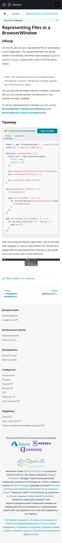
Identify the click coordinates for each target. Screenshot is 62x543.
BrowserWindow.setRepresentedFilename (24, 108)
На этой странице (13, 20)
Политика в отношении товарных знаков (38, 527)
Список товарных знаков (17, 530)
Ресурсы (6, 379)
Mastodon (8, 396)
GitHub (7, 416)
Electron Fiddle (9, 359)
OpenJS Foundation (33, 471)
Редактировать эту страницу (18, 278)
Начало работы (10, 315)
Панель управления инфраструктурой (23, 425)
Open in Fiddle (47, 131)
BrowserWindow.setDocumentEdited (21, 112)
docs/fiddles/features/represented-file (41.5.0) (24, 131)
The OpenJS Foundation (16, 520)
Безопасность (9, 339)
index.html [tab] (19, 136)
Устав (44, 523)
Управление (8, 375)
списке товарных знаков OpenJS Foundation (31, 496)
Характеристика (10, 335)
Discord (7, 383)
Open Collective (11, 421)
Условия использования (43, 520)
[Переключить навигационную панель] (4, 5)
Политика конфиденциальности (22, 523)
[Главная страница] (4, 14)
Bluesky (7, 388)
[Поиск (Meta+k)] (57, 4)
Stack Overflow (11, 401)
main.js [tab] (8, 136)
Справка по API (10, 319)
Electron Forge (9, 355)
